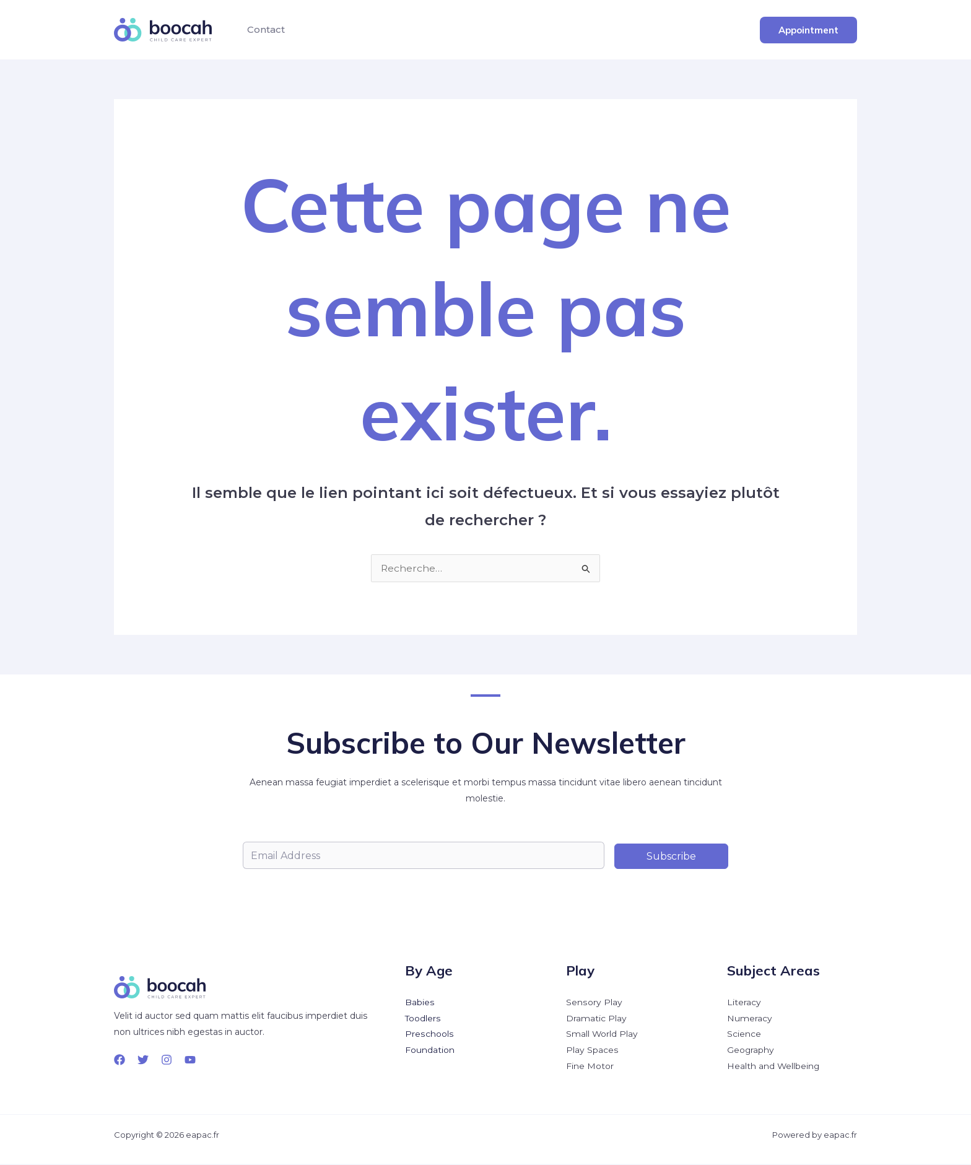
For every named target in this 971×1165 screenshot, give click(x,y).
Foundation (430, 1051)
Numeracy (749, 1018)
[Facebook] (119, 1059)
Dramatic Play (596, 1018)
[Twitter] (143, 1059)
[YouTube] (190, 1059)
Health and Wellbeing (774, 1067)
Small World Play (602, 1035)
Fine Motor (590, 1067)
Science (744, 1035)
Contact (264, 29)
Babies (419, 1002)
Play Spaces (592, 1051)
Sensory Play (594, 1002)
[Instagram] (166, 1059)
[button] (808, 30)
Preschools (429, 1035)
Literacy (744, 1002)
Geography (751, 1051)
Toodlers (423, 1018)
